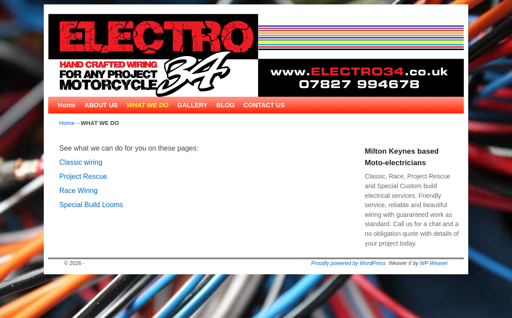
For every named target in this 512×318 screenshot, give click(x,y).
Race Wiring (78, 190)
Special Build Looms (91, 204)
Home (67, 105)
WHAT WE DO (147, 105)
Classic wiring (81, 162)
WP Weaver (434, 263)
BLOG (225, 105)
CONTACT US (264, 105)
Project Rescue (83, 176)
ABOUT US (101, 105)
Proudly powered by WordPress (348, 263)
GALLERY (192, 105)
